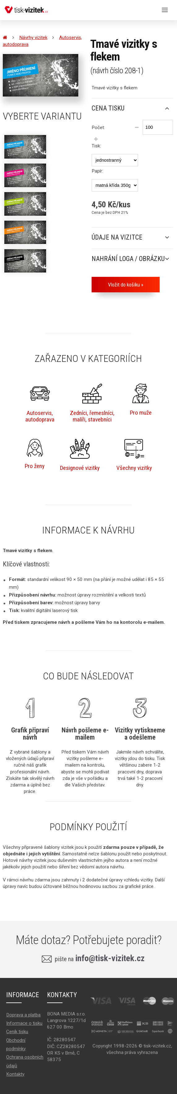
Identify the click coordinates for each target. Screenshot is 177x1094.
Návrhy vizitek (33, 37)
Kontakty (15, 1074)
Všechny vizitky (134, 455)
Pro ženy (35, 454)
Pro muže (141, 400)
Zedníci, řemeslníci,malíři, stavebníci (92, 403)
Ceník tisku (17, 1031)
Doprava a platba (23, 1015)
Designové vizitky (80, 455)
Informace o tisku (24, 1023)
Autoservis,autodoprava (39, 403)
